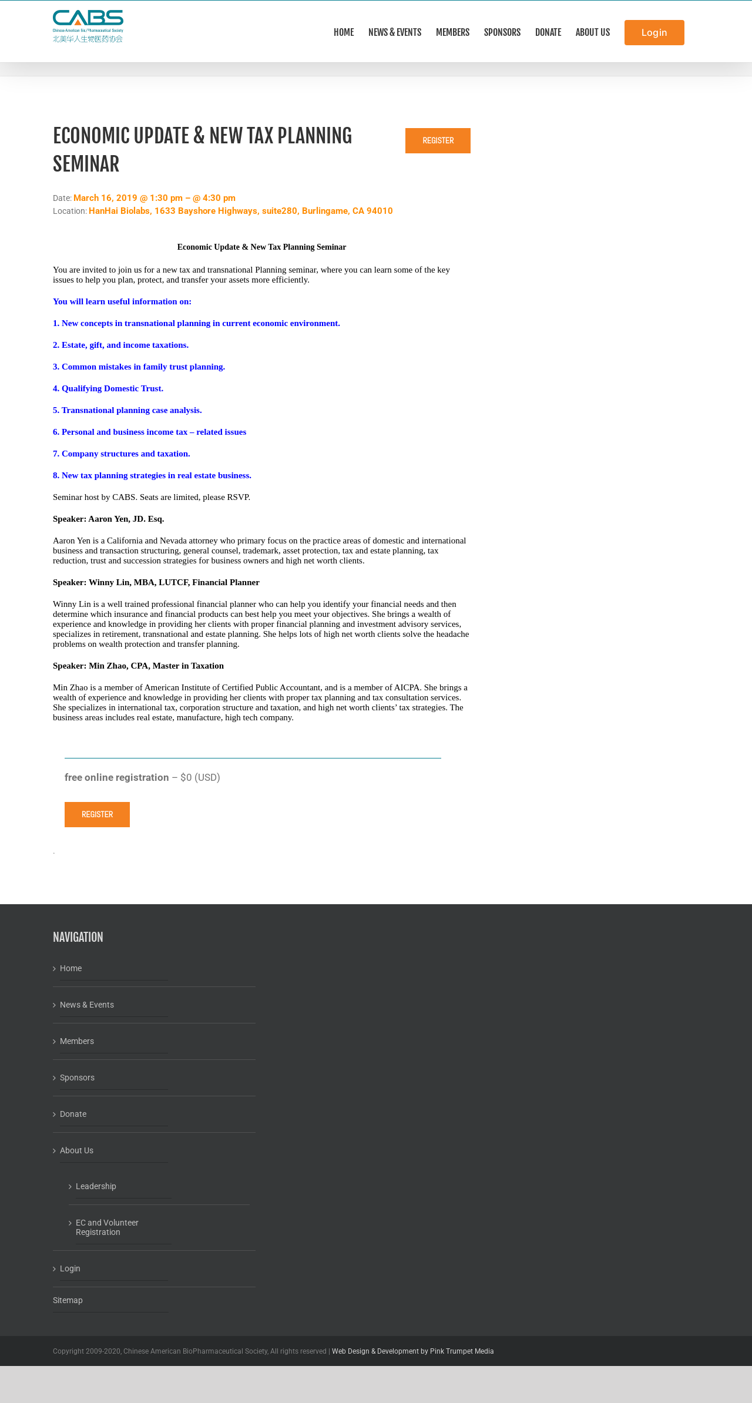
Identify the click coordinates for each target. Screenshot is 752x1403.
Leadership (96, 1186)
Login (70, 1268)
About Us (76, 1150)
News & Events (87, 1004)
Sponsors (77, 1077)
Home (71, 968)
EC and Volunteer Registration (107, 1227)
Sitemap (68, 1300)
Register (438, 140)
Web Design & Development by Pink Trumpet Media (413, 1351)
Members (77, 1041)
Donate (73, 1114)
